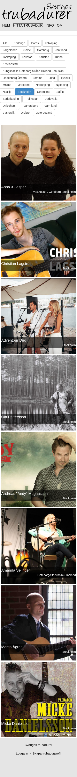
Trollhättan (32, 98)
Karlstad (27, 57)
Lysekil (65, 78)
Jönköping (9, 57)
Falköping (51, 43)
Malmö (7, 84)
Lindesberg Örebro (15, 78)
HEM (6, 25)
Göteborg (43, 50)
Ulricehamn (10, 105)
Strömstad (43, 91)
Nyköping (62, 84)
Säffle (60, 91)
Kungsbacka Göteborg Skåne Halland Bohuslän (33, 71)
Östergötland (44, 112)
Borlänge (19, 43)
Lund (51, 78)
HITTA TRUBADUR (28, 25)
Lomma (38, 78)
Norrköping (43, 84)
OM (59, 25)
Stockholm (24, 91)
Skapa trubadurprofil (47, 753)
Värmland (50, 105)
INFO (50, 25)
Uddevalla (51, 98)
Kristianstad (10, 64)
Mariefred (23, 84)
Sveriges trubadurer (38, 745)
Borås (35, 43)
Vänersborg (30, 105)
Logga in (22, 753)
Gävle (27, 50)
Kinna (59, 57)
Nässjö (7, 91)
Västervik (9, 112)
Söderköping (11, 98)
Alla (5, 43)
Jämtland (61, 50)
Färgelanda (10, 50)
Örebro (25, 112)
